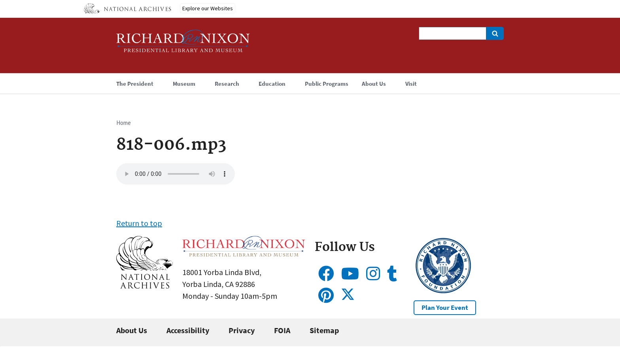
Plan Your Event (445, 307)
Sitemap (324, 330)
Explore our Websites (207, 8)
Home (123, 122)
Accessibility (187, 330)
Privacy (242, 330)
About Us (131, 330)
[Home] (183, 44)
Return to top (139, 223)
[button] (144, 285)
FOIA (282, 330)
